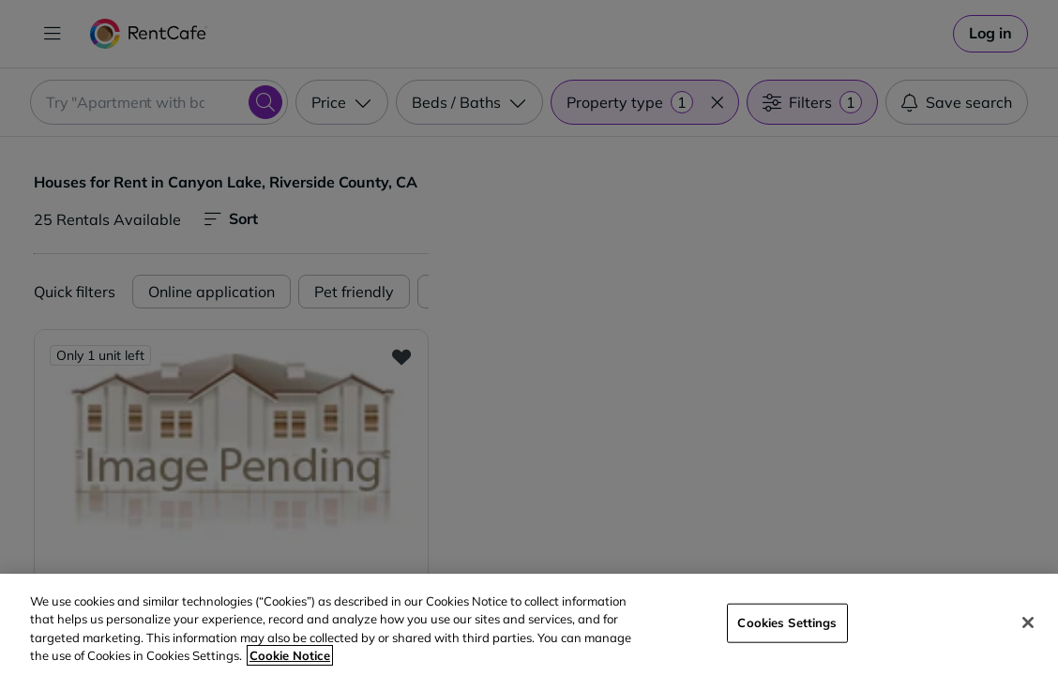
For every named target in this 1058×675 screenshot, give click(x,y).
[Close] (1028, 622)
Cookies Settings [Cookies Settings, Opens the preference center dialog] (787, 622)
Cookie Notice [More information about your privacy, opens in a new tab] (289, 655)
